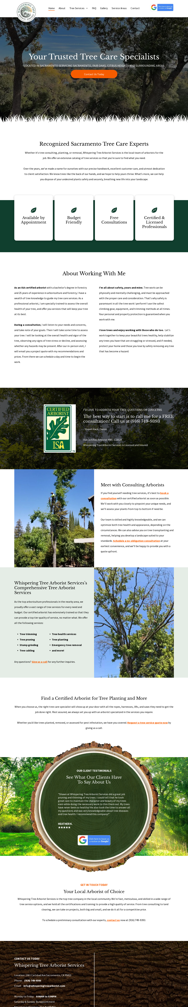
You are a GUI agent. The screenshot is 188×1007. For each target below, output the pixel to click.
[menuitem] (51, 8)
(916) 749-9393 (145, 421)
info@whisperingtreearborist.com (44, 985)
